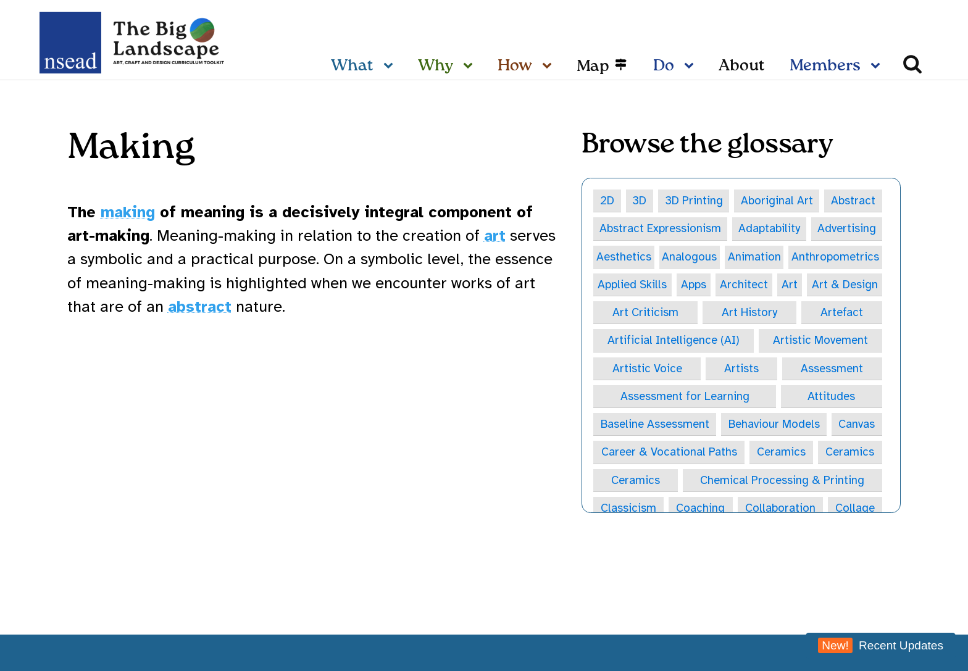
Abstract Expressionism (660, 229)
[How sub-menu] (549, 67)
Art (789, 285)
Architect (743, 285)
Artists (741, 369)
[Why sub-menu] (470, 67)
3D (639, 200)
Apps (693, 285)
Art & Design (844, 285)
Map (593, 67)
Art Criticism (645, 313)
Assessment (832, 369)
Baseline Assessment (655, 426)
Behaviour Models (775, 426)
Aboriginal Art (777, 200)
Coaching (700, 510)
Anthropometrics (835, 256)
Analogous (689, 256)
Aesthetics (624, 256)
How (515, 66)
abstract (200, 306)
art (495, 235)
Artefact (841, 313)
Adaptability (769, 229)
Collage (855, 510)
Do (663, 66)
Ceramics (781, 454)
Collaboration (780, 510)
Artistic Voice (647, 369)
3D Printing (694, 200)
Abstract (853, 200)
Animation (754, 256)
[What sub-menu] (390, 67)
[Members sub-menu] (877, 67)
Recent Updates (880, 645)
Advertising (846, 229)
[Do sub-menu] (691, 67)
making (128, 212)
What (352, 66)
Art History (749, 313)
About (742, 66)
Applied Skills (632, 285)
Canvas (857, 426)
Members (825, 66)
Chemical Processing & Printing (782, 482)
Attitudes (831, 398)
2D (607, 200)
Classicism (628, 510)
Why (435, 66)
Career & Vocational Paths (669, 454)
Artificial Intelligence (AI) (674, 341)
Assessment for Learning (685, 398)
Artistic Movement (820, 341)
